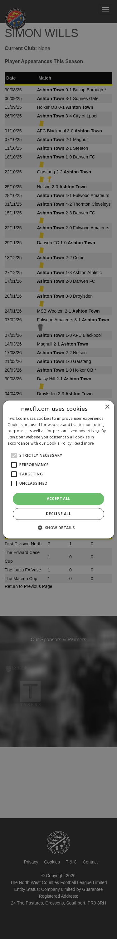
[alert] (58, 469)
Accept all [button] (59, 498)
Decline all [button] (58, 513)
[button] (58, 527)
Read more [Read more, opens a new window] (84, 443)
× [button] (107, 407)
